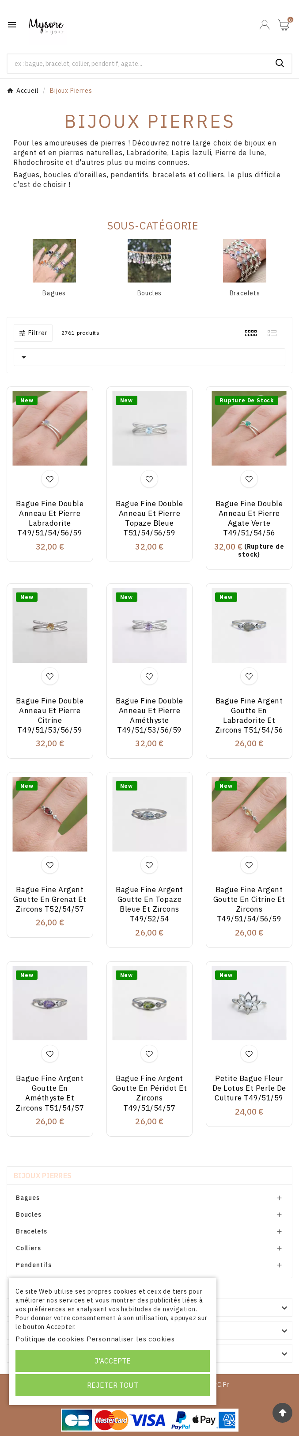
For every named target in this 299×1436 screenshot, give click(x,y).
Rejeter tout (112, 1385)
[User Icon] (264, 25)
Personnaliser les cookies (131, 1339)
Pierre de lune (240, 152)
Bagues (54, 293)
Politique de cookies (49, 1339)
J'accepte (113, 1360)
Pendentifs (34, 1265)
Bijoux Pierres (43, 1175)
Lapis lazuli (191, 152)
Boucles (149, 293)
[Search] (280, 63)
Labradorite (146, 152)
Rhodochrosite (38, 162)
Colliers (28, 1248)
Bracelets (245, 293)
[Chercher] (138, 63)
